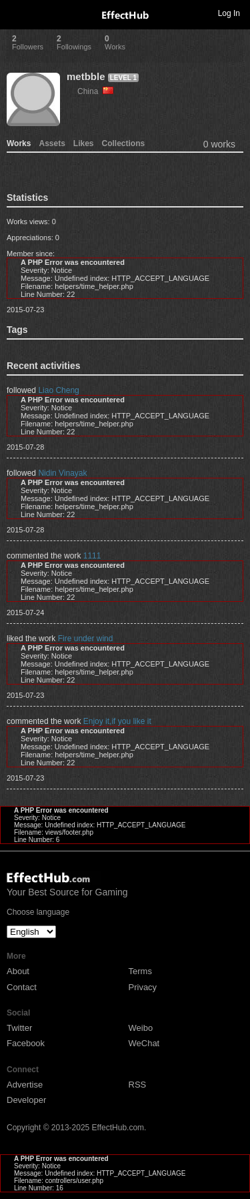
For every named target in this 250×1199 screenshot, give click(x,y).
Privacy (143, 987)
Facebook (26, 1043)
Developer (26, 1100)
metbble (86, 76)
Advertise (25, 1085)
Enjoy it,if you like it (117, 721)
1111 (92, 555)
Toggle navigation (16, 12)
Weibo (141, 1028)
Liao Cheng (58, 390)
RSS (138, 1085)
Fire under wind (85, 638)
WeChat (144, 1043)
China (95, 91)
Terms (140, 971)
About (18, 971)
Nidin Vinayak (62, 473)
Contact (22, 987)
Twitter (19, 1028)
